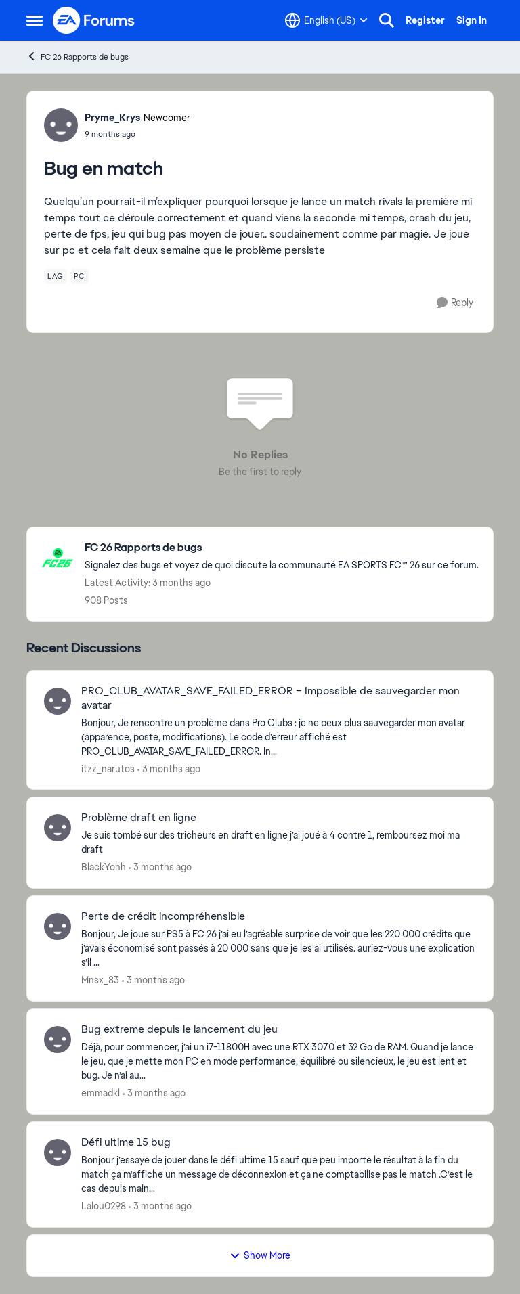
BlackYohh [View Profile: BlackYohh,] (103, 867)
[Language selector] (326, 20)
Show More (260, 1255)
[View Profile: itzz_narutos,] (57, 701)
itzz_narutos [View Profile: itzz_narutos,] (108, 768)
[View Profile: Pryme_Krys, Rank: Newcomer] (61, 125)
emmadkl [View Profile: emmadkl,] (100, 1093)
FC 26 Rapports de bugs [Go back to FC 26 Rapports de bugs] (77, 56)
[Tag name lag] (55, 276)
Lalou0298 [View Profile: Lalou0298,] (103, 1206)
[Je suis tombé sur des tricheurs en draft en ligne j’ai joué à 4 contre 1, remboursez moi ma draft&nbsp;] (278, 842)
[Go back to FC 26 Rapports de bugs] (282, 548)
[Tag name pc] (79, 276)
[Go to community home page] (94, 20)
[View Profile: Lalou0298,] (57, 1152)
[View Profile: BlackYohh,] (57, 827)
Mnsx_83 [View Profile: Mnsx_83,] (100, 980)
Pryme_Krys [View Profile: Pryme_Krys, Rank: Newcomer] (112, 118)
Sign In (471, 20)
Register (425, 20)
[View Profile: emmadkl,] (57, 1039)
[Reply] (455, 303)
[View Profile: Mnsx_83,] (57, 926)
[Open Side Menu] (34, 20)
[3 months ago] (168, 768)
